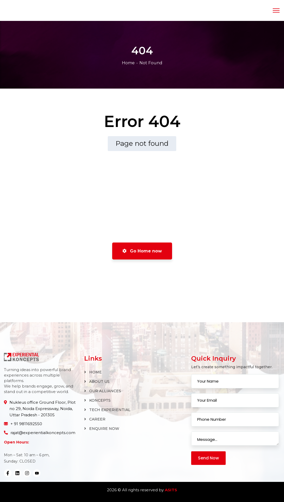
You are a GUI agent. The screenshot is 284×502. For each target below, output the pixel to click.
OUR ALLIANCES (105, 391)
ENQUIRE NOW (104, 428)
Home (128, 62)
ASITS (171, 489)
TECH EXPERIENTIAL (109, 409)
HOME (95, 372)
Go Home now (142, 251)
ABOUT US (99, 381)
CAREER (97, 419)
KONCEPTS (100, 400)
